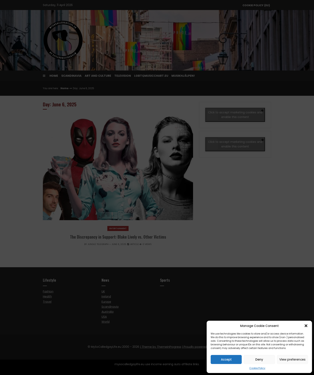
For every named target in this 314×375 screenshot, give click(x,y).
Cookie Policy (257, 368)
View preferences (292, 359)
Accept (226, 359)
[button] (306, 326)
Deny (259, 359)
